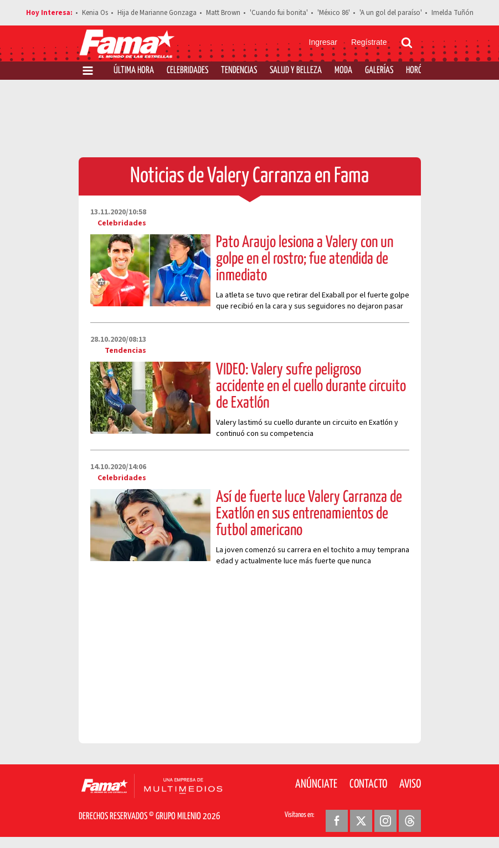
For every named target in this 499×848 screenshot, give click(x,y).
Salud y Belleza (296, 70)
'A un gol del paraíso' (390, 13)
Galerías (379, 70)
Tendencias (239, 70)
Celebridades (187, 70)
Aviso (410, 784)
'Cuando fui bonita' (279, 13)
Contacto (368, 784)
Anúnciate (316, 784)
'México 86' (333, 13)
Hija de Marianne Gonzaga (157, 13)
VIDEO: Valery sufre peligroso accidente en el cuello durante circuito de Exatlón (311, 386)
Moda (343, 70)
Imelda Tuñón (452, 13)
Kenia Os (95, 13)
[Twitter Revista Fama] (361, 821)
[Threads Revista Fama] (410, 821)
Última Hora (134, 70)
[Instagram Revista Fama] (385, 821)
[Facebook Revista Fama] (337, 821)
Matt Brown (223, 13)
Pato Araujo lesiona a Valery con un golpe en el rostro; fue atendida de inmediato (304, 259)
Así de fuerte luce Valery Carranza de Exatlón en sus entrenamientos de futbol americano (309, 514)
